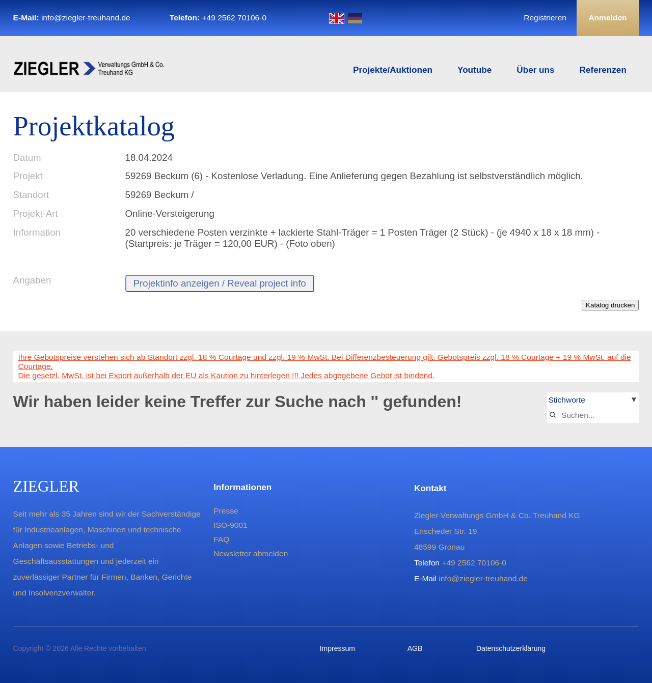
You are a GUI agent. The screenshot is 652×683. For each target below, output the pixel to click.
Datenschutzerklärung (511, 648)
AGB (415, 648)
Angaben (32, 280)
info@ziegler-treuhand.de (85, 17)
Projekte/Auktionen (392, 70)
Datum (27, 157)
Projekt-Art (35, 213)
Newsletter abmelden (250, 553)
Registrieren (545, 17)
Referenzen (603, 70)
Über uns (535, 70)
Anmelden (607, 17)
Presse (225, 510)
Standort (31, 194)
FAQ (221, 539)
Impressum (337, 648)
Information (37, 232)
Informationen (242, 487)
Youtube (474, 70)
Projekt (28, 175)
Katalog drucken (610, 305)
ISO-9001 (230, 525)
